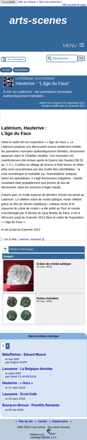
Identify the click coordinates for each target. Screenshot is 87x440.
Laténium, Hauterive (30, 239)
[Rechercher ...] (62, 58)
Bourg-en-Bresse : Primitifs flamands (31, 405)
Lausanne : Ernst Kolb (19, 394)
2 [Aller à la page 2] (7, 346)
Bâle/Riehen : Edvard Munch (24, 354)
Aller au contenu (27, 1)
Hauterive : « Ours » (17, 383)
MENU (70, 45)
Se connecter (15, 59)
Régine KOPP (18, 362)
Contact (41, 421)
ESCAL (46, 437)
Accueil (6, 69)
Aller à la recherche (49, 1)
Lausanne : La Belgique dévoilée (27, 369)
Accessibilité (8, 2)
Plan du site (24, 421)
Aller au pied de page (74, 4)
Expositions (21, 69)
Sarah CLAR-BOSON (23, 376)
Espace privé (58, 421)
